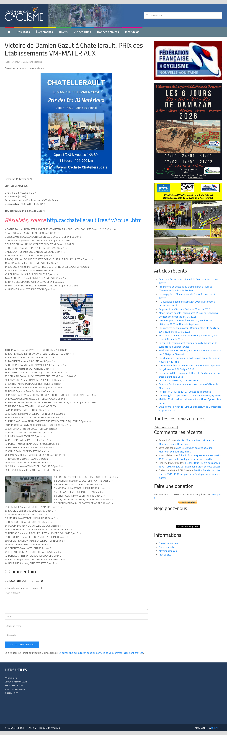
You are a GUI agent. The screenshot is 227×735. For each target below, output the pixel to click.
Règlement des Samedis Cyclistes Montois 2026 (184, 309)
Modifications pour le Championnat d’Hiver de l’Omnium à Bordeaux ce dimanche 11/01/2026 (189, 314)
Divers (63, 31)
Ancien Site (11, 677)
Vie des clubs (82, 31)
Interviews (132, 31)
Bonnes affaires (108, 31)
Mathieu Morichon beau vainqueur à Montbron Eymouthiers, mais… (186, 442)
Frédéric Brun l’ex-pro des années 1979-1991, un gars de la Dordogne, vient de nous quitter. (190, 457)
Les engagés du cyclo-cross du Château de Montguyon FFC (190, 395)
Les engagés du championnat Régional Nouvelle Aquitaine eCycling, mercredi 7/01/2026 (189, 329)
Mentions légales (168, 551)
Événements (44, 31)
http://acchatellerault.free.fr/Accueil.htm (94, 220)
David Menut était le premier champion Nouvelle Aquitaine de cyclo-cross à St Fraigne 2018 (189, 367)
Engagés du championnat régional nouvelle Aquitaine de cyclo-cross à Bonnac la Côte (188, 345)
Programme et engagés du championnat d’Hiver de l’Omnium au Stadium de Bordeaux (185, 288)
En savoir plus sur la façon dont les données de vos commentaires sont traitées (101, 653)
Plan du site (165, 554)
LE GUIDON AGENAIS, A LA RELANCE (179, 380)
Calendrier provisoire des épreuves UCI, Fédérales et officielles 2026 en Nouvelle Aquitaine (186, 322)
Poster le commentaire (22, 644)
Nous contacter (167, 547)
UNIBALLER (216, 728)
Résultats (23, 31)
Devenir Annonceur (168, 543)
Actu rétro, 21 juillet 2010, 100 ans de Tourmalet (185, 392)
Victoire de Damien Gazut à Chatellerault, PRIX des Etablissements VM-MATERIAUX (74, 49)
